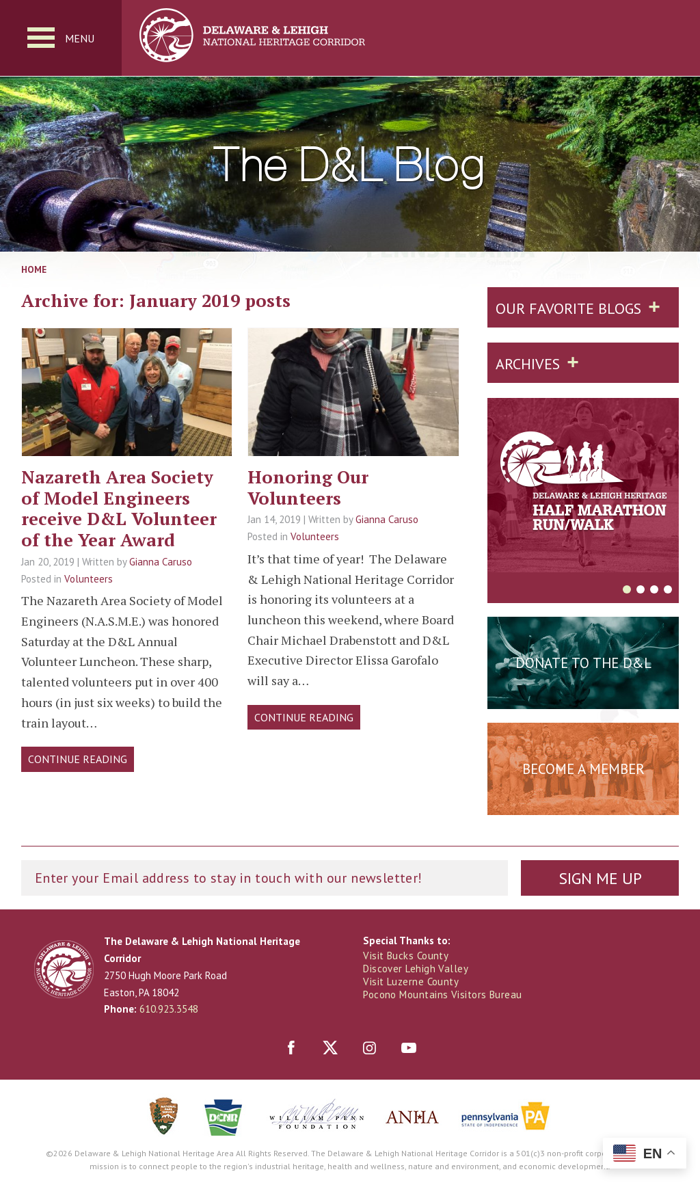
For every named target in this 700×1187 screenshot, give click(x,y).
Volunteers (88, 578)
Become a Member (583, 769)
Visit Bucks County (405, 955)
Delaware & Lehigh (64, 969)
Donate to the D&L (583, 663)
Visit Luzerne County (411, 981)
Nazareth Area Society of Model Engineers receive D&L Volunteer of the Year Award (119, 508)
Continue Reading (77, 759)
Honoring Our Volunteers (307, 487)
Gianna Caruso (160, 561)
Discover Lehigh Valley (415, 968)
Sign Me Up (600, 878)
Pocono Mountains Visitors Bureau (442, 994)
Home (33, 269)
